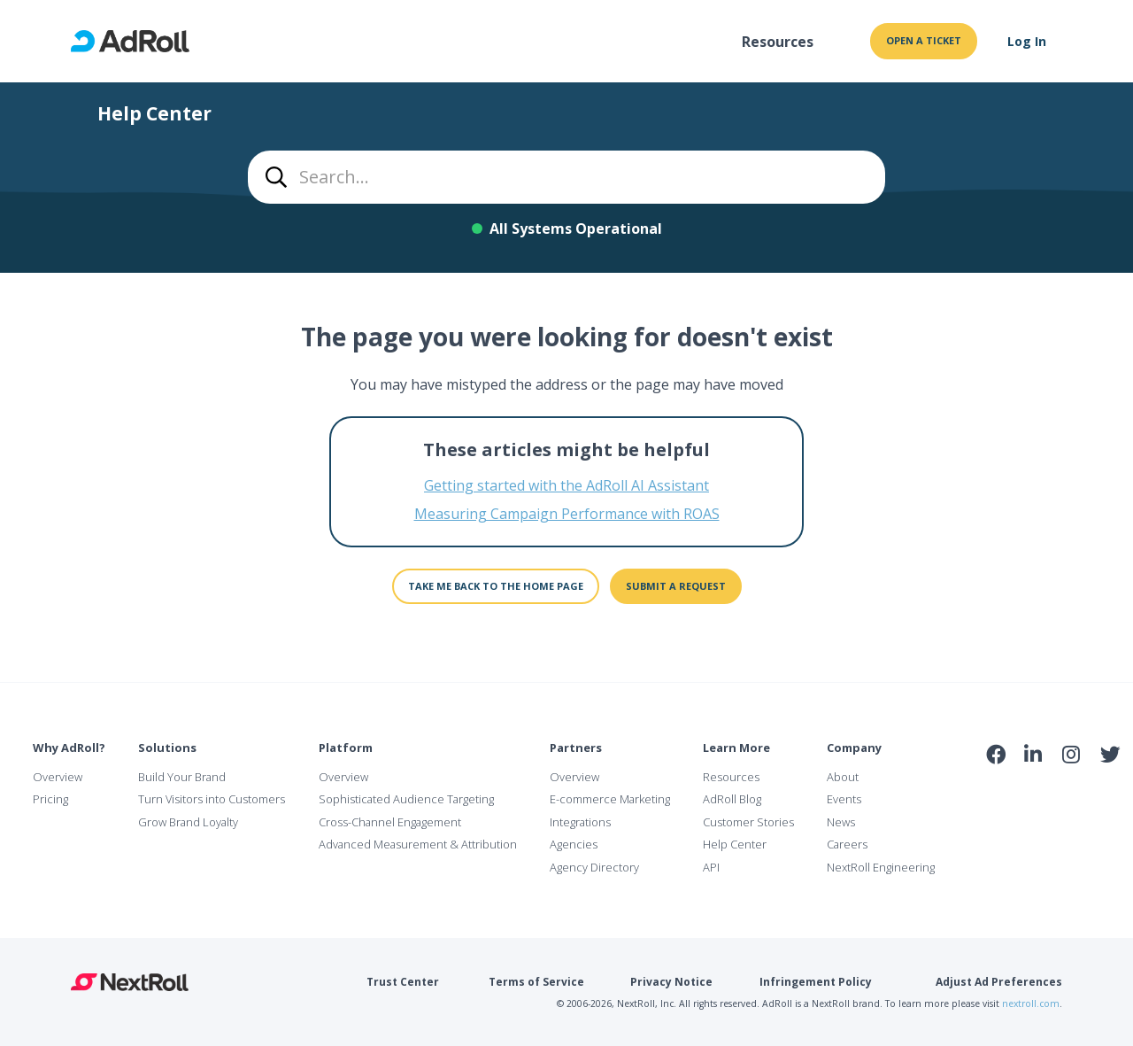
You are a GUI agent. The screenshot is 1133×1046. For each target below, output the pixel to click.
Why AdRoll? (69, 747)
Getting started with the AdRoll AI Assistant (566, 485)
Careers (847, 844)
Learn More (736, 747)
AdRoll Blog (732, 799)
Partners (576, 747)
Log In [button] (1026, 41)
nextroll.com (1031, 1003)
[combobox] (566, 177)
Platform (346, 747)
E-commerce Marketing (610, 799)
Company (854, 747)
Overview (57, 777)
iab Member (996, 793)
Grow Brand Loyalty (188, 822)
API (711, 867)
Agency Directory (594, 867)
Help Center (735, 844)
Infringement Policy (815, 981)
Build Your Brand (182, 777)
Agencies (573, 844)
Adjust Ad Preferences (999, 981)
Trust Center (402, 981)
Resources (777, 41)
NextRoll (130, 982)
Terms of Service (536, 981)
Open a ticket (923, 40)
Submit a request (676, 586)
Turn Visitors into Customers (211, 799)
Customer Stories (748, 822)
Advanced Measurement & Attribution (418, 844)
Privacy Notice (671, 981)
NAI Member (1053, 793)
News (841, 822)
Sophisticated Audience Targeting (406, 799)
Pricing (50, 799)
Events (844, 799)
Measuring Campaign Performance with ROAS (567, 513)
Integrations (580, 822)
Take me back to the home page (495, 586)
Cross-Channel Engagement (390, 822)
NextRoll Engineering (881, 867)
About (843, 777)
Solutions (167, 747)
